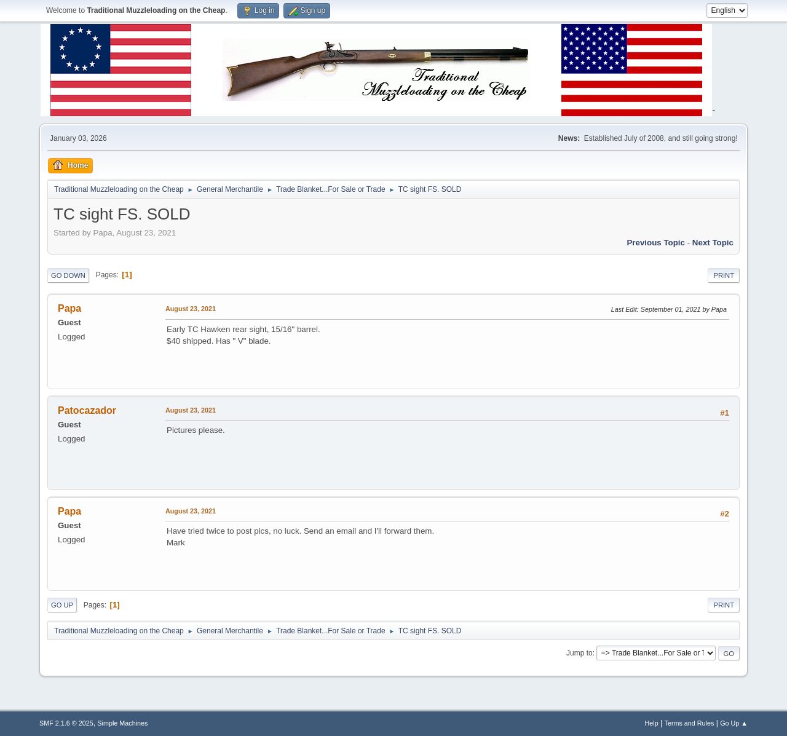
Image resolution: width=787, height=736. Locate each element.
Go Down (68, 275)
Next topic (713, 242)
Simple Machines (122, 723)
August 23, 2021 (190, 308)
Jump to (579, 653)
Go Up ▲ (734, 723)
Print (723, 275)
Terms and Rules (689, 723)
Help (651, 723)
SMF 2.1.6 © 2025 (66, 723)
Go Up (62, 605)
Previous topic (656, 242)
